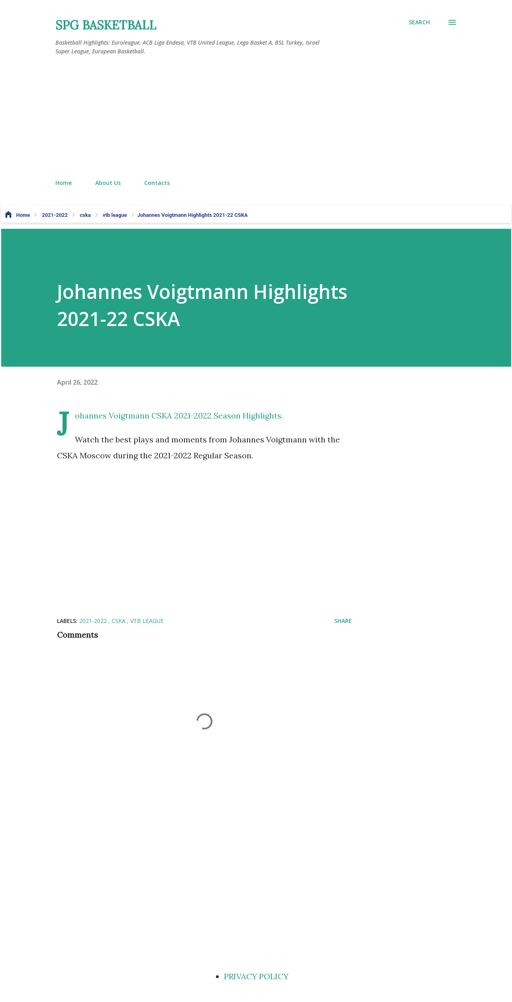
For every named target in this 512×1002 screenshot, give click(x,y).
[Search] (419, 22)
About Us (108, 183)
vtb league (147, 621)
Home (63, 183)
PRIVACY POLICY (256, 976)
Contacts (157, 183)
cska (119, 621)
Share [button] (343, 621)
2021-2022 (93, 621)
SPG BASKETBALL (105, 25)
